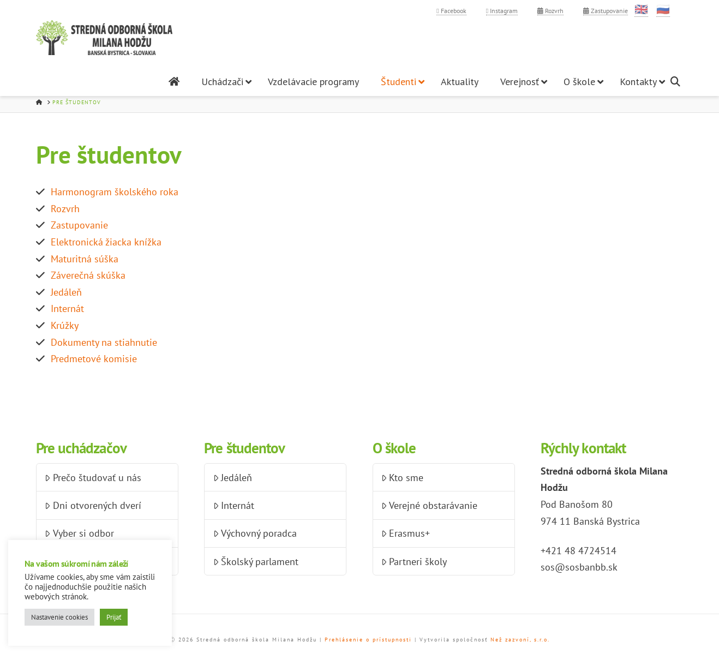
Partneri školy (414, 561)
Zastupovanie (605, 11)
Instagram (502, 11)
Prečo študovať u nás (93, 477)
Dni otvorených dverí (93, 505)
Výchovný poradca (255, 533)
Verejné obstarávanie (429, 505)
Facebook (451, 11)
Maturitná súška (84, 259)
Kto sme (402, 477)
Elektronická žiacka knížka (106, 242)
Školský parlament (255, 561)
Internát (67, 308)
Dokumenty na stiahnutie (104, 342)
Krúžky (65, 325)
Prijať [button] (113, 617)
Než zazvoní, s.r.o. (520, 639)
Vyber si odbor (79, 533)
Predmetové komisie (94, 358)
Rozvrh (550, 11)
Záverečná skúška (88, 275)
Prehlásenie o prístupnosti (368, 639)
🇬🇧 (641, 9)
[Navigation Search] (676, 81)
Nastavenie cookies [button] (59, 617)
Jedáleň (66, 292)
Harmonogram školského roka (114, 191)
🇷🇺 (663, 9)
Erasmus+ (405, 533)
